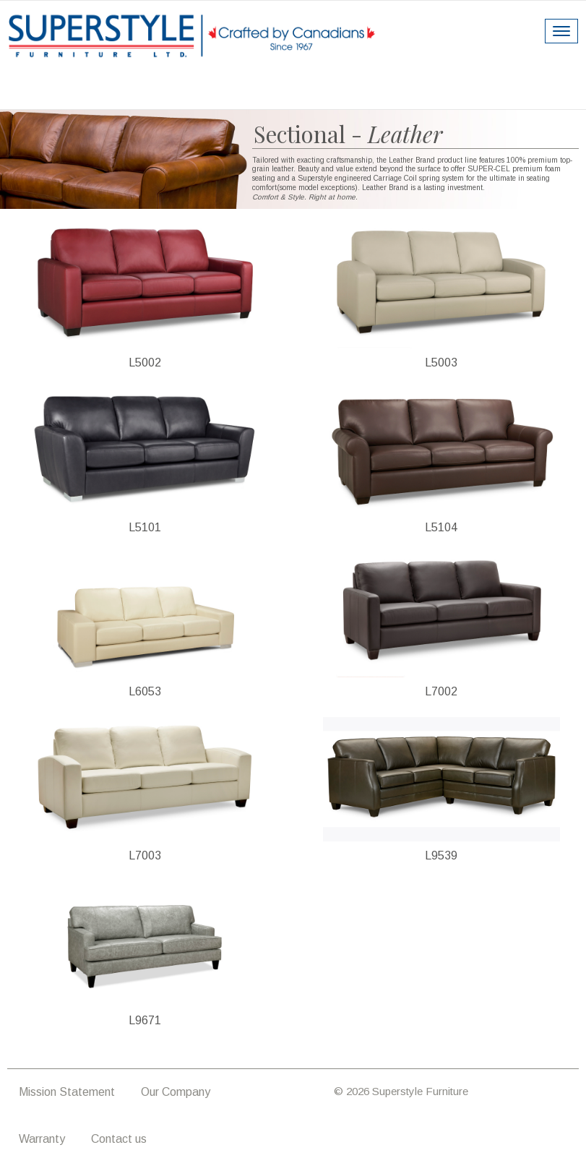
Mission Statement (67, 1092)
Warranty (42, 1139)
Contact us (119, 1139)
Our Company (175, 1092)
